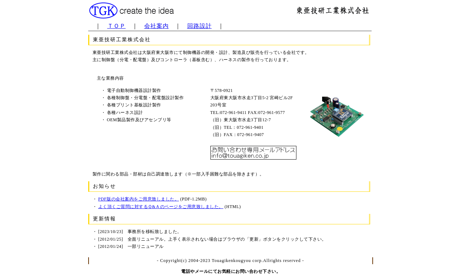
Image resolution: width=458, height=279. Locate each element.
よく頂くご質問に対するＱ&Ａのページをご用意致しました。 (160, 206)
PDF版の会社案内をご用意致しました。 (138, 199)
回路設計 (199, 26)
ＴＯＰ (116, 26)
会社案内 (156, 26)
